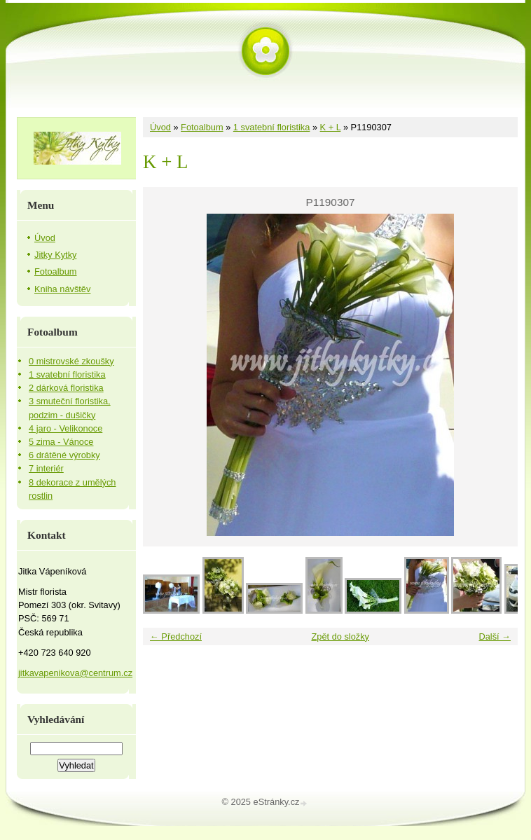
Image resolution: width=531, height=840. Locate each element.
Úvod (160, 127)
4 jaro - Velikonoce (65, 428)
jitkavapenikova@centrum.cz (75, 673)
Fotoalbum (202, 127)
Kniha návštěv (62, 289)
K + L (330, 127)
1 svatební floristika (271, 127)
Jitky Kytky (55, 254)
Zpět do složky (340, 636)
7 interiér (46, 468)
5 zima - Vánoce (61, 441)
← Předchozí (176, 636)
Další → (494, 636)
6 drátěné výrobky (64, 455)
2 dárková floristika (66, 388)
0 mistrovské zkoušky (71, 361)
